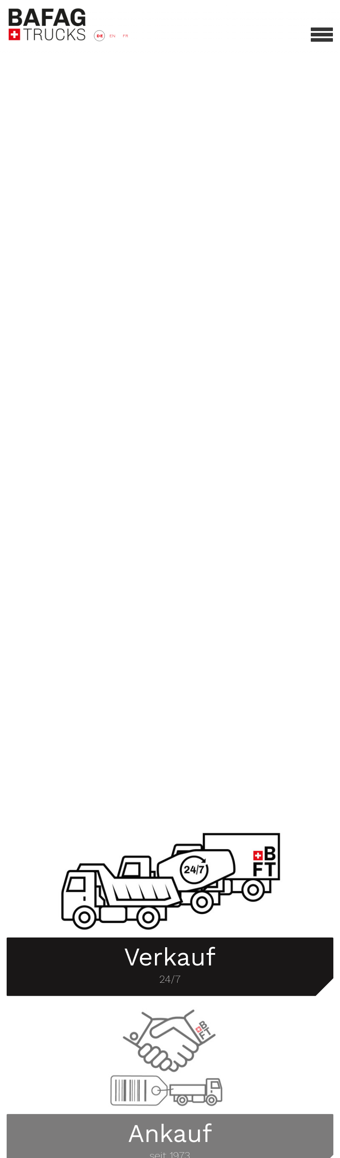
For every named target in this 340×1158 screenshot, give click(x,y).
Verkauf (170, 950)
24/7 (170, 972)
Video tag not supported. (170, 405)
